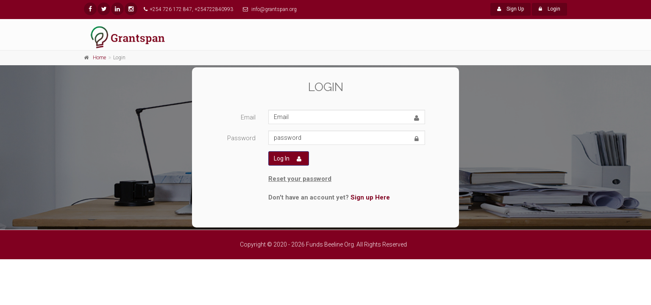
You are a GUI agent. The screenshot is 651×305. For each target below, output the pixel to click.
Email (248, 117)
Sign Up (510, 9)
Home (99, 58)
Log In (287, 159)
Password (241, 138)
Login (549, 9)
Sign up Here (370, 197)
